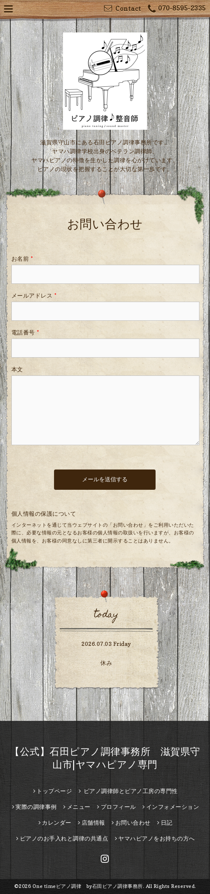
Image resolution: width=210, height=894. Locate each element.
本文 (17, 369)
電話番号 (25, 332)
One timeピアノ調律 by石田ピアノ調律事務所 (87, 886)
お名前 (22, 258)
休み (106, 662)
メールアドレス (34, 295)
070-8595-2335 (177, 9)
